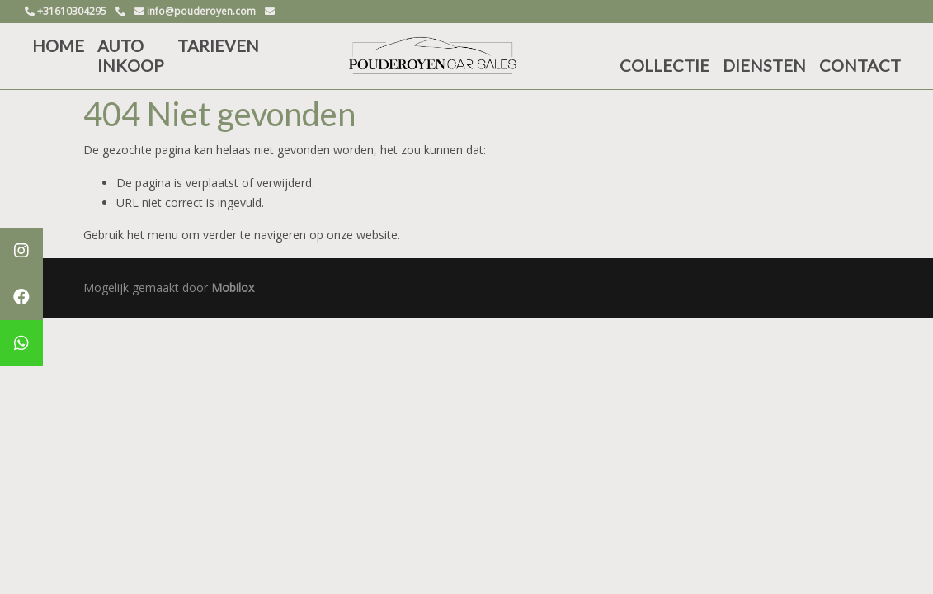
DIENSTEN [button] (764, 65)
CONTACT (860, 65)
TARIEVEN (218, 45)
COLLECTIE (664, 65)
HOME (58, 45)
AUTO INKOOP (130, 55)
